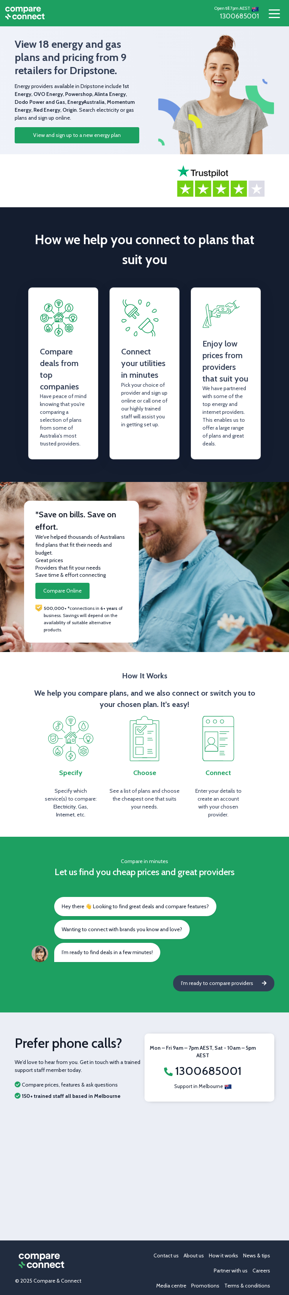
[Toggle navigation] (274, 13)
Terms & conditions (247, 1285)
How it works (223, 1255)
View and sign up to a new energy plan (77, 135)
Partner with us (231, 1270)
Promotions (205, 1285)
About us (194, 1255)
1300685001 (234, 16)
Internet (65, 814)
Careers (261, 1270)
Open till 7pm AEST (232, 8)
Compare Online (62, 590)
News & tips (256, 1255)
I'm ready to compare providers (223, 983)
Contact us (166, 1255)
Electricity (64, 806)
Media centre (171, 1285)
